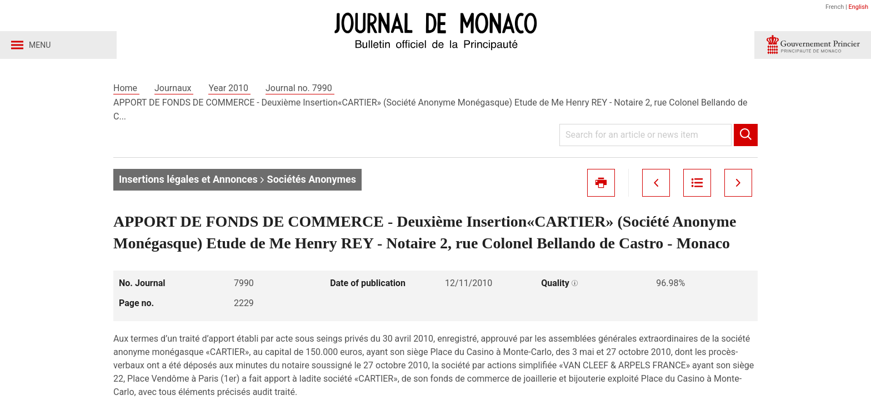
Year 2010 (229, 88)
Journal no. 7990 (300, 88)
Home (126, 88)
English (858, 7)
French (834, 7)
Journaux (173, 88)
